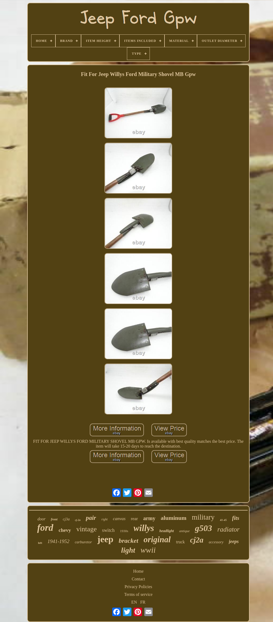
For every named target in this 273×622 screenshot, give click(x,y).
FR (143, 602)
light (128, 550)
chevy (65, 530)
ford (45, 528)
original (157, 539)
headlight (166, 531)
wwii (148, 549)
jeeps (234, 541)
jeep (105, 539)
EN (134, 602)
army (149, 518)
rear (134, 518)
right (104, 519)
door (42, 519)
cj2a (196, 540)
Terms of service (138, 594)
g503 (203, 528)
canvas (119, 518)
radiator (228, 529)
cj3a (66, 519)
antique (184, 531)
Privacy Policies (138, 586)
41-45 (223, 519)
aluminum (174, 518)
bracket (128, 540)
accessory (216, 542)
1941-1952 (58, 541)
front (54, 519)
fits (235, 518)
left (40, 542)
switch (108, 530)
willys (144, 528)
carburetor (83, 542)
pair (91, 518)
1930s (124, 531)
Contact (138, 579)
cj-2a (78, 520)
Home (138, 571)
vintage (86, 529)
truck (180, 542)
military (203, 517)
